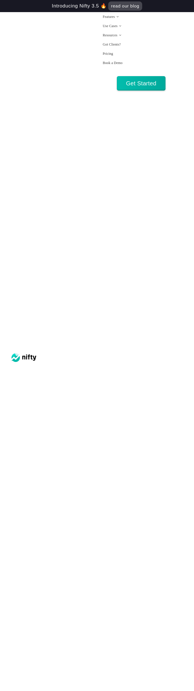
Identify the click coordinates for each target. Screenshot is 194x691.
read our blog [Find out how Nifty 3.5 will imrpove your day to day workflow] (125, 5)
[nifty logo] (24, 356)
